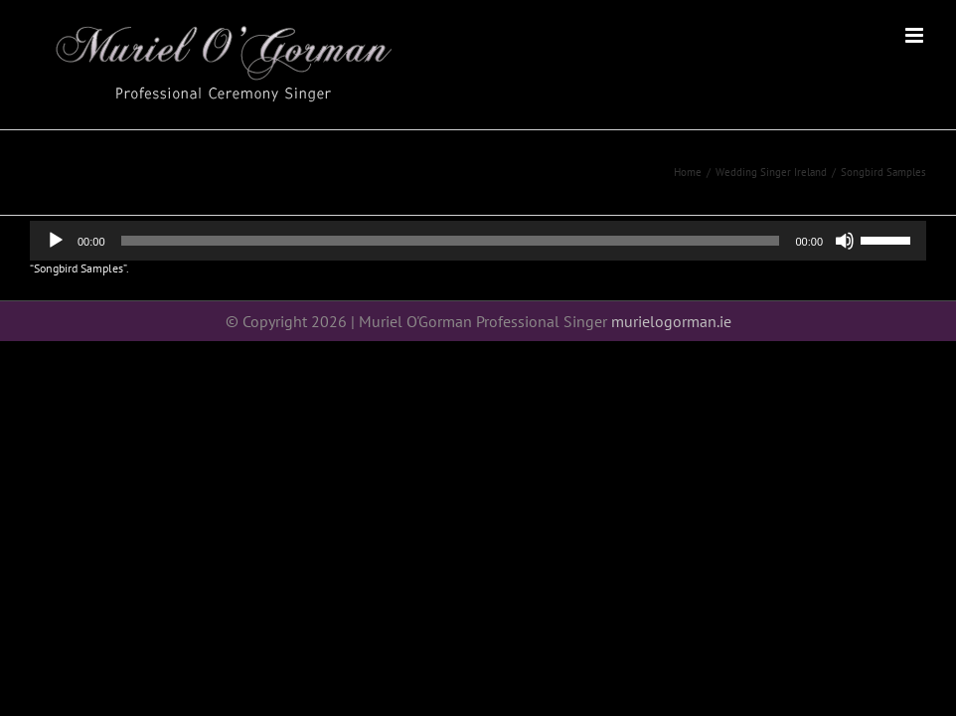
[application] (478, 241)
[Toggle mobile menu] (915, 35)
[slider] (450, 241)
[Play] (56, 241)
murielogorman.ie (671, 321)
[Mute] (845, 241)
